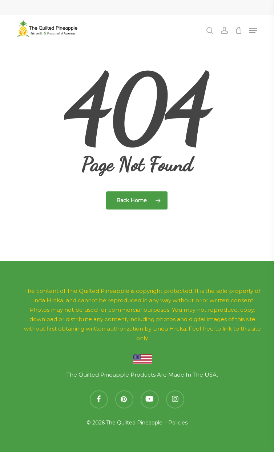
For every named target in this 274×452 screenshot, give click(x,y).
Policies (178, 422)
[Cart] (238, 30)
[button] (253, 30)
